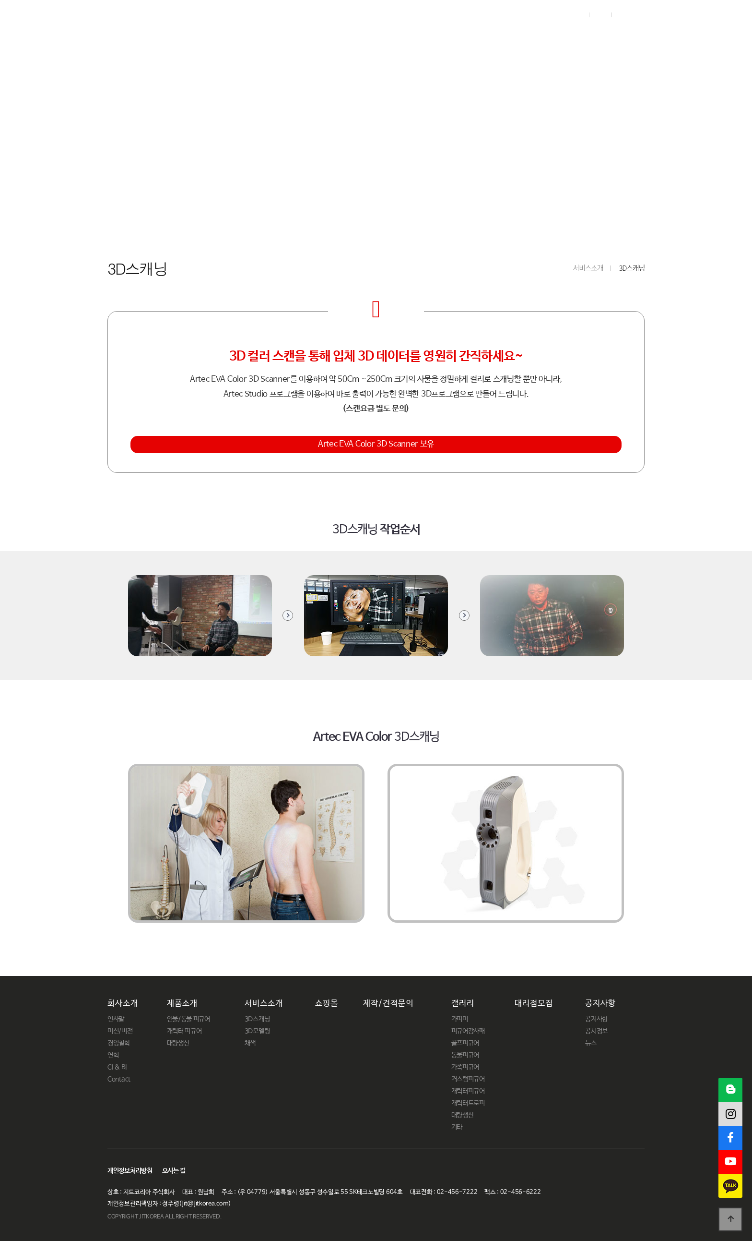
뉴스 (590, 1043)
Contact (118, 1079)
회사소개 (183, 37)
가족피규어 (465, 1067)
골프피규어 (465, 1043)
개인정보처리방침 (130, 1171)
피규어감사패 (468, 1031)
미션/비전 (120, 1031)
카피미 (459, 1019)
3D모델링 (257, 1031)
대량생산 (178, 1043)
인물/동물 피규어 (188, 1019)
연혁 (112, 1055)
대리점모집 (564, 37)
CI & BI (117, 1067)
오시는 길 (174, 1171)
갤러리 (504, 37)
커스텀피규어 (468, 1079)
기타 (456, 1127)
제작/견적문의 (437, 37)
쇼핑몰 (370, 37)
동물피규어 (465, 1055)
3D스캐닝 (257, 1019)
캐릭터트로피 (468, 1103)
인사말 (115, 1019)
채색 (250, 1043)
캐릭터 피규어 (184, 1031)
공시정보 (596, 1031)
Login (575, 15)
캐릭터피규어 (468, 1091)
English (631, 15)
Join (600, 15)
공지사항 (628, 37)
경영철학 (118, 1043)
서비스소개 (309, 37)
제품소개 (244, 37)
